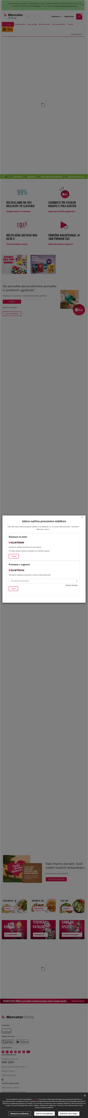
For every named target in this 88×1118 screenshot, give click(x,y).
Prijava (13, 556)
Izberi (13, 589)
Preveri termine (72, 585)
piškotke (35, 1099)
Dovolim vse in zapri (69, 1113)
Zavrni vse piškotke (44, 1113)
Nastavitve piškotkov (20, 1113)
